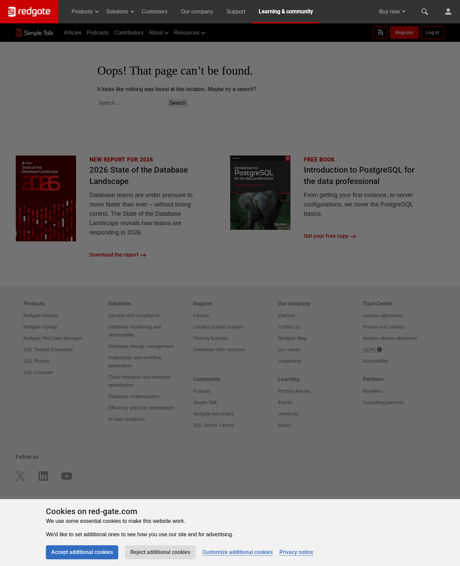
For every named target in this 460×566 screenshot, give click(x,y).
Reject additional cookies (160, 552)
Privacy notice (296, 552)
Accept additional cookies (82, 552)
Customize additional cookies (237, 552)
